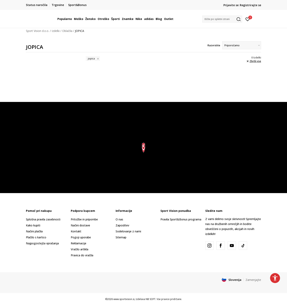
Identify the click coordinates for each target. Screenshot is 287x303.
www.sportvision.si (124, 299)
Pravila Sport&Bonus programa (180, 219)
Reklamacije (78, 243)
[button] (222, 19)
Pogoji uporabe (81, 237)
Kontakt (76, 231)
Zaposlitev (122, 225)
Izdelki (56, 31)
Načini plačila (34, 231)
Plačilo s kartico (36, 237)
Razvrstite (213, 45)
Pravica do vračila (82, 255)
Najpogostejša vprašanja (42, 243)
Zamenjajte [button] (253, 280)
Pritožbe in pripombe (84, 219)
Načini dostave (80, 225)
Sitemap (121, 237)
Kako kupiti (33, 225)
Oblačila (67, 31)
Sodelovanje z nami (128, 231)
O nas (119, 219)
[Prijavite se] (247, 19)
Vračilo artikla (79, 249)
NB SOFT (150, 299)
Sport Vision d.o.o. (37, 31)
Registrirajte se (250, 5)
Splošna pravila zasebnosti (43, 219)
